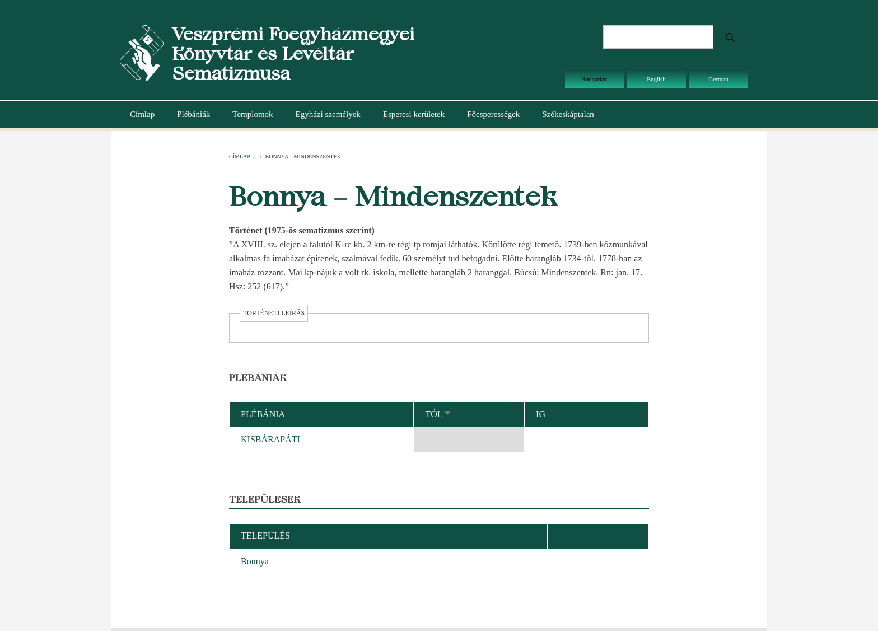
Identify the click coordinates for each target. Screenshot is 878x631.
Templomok (252, 114)
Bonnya (255, 561)
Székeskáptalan (568, 114)
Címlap (142, 114)
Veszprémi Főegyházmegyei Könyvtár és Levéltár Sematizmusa (293, 53)
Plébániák (193, 114)
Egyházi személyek (328, 114)
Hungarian (594, 79)
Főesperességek (493, 114)
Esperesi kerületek (414, 114)
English (656, 79)
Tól (438, 414)
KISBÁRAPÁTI (270, 439)
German (718, 79)
